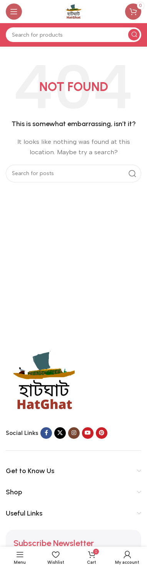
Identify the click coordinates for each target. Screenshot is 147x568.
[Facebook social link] (46, 433)
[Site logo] (73, 11)
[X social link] (60, 433)
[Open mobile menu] (14, 11)
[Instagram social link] (74, 433)
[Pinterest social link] (101, 433)
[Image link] (44, 380)
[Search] (73, 34)
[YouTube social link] (88, 433)
